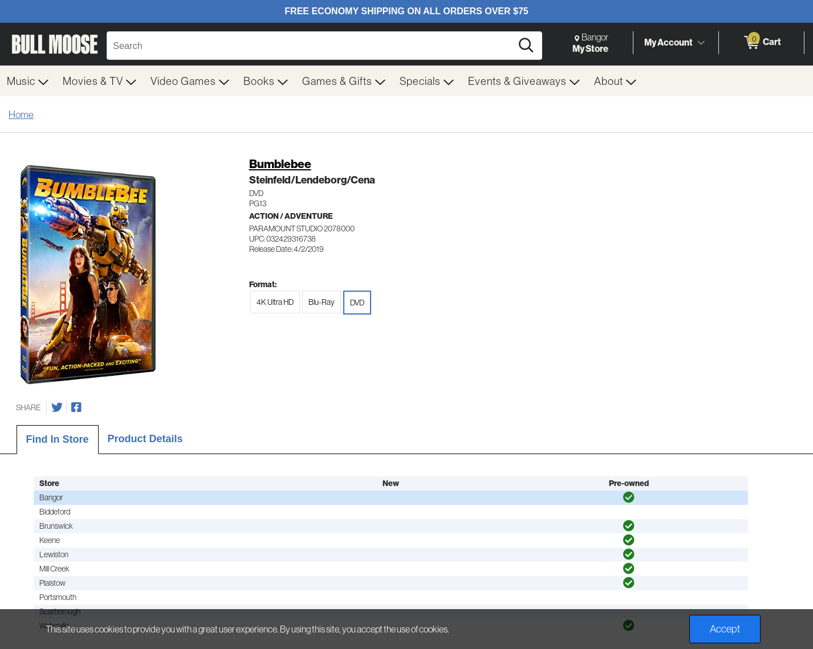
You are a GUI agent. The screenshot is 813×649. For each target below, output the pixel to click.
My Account (668, 42)
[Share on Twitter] (57, 407)
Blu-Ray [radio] (321, 302)
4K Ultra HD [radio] (275, 302)
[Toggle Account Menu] (701, 43)
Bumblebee (280, 164)
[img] (629, 497)
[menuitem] (28, 81)
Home (21, 114)
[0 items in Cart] (761, 42)
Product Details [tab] (145, 438)
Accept (725, 628)
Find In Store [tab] (57, 439)
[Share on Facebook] (76, 407)
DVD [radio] (357, 302)
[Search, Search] (311, 45)
